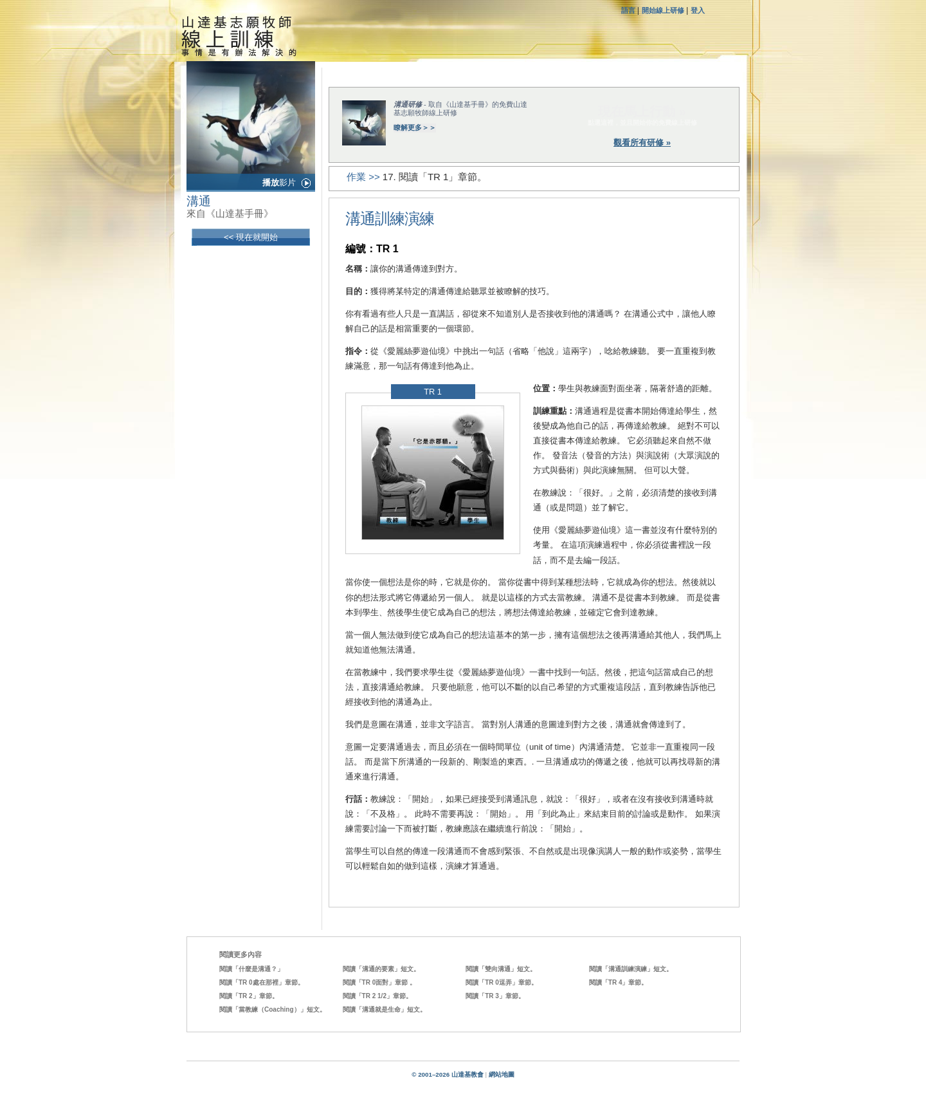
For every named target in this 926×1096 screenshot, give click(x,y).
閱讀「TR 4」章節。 (618, 982)
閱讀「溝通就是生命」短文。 (384, 1009)
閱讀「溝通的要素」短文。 (381, 968)
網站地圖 (501, 1074)
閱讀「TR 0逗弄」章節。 (502, 982)
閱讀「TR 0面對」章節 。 (379, 982)
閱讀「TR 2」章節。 (248, 995)
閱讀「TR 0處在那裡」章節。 (261, 982)
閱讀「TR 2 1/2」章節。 (377, 995)
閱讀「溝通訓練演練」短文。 (631, 968)
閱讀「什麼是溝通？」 (251, 968)
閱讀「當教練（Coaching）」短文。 (272, 1009)
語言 (629, 10)
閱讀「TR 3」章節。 (495, 995)
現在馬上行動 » (642, 111)
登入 (698, 10)
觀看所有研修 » (642, 142)
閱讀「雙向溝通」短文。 (501, 968)
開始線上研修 (663, 10)
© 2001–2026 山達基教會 (448, 1074)
